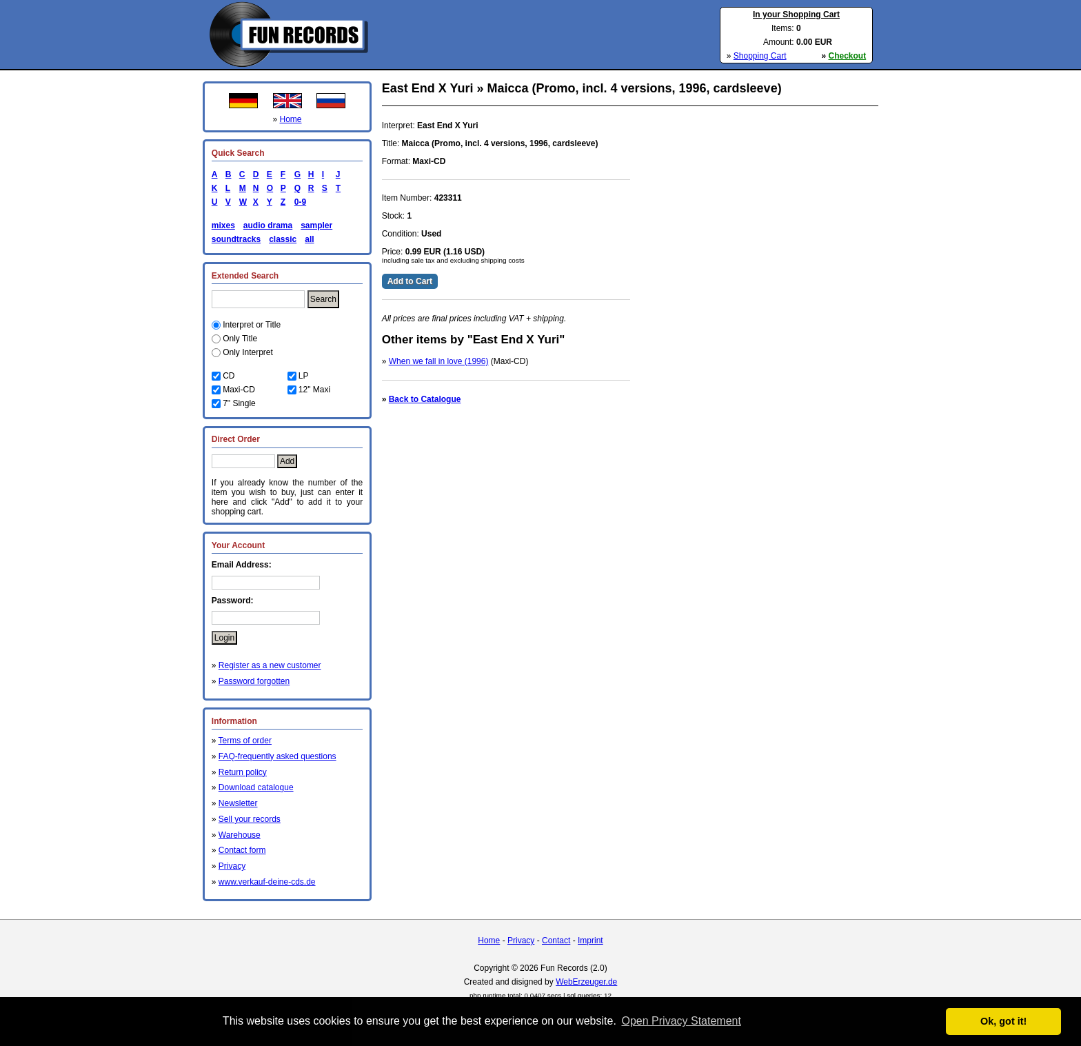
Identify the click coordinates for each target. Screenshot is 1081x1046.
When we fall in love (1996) (439, 361)
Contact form (242, 850)
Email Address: (242, 565)
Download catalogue (256, 787)
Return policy (243, 772)
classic (282, 239)
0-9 (297, 202)
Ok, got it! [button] (1003, 1021)
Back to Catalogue (425, 399)
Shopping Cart (760, 56)
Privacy (232, 866)
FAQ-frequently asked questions (277, 756)
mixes (223, 225)
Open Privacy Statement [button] (680, 1021)
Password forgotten (254, 681)
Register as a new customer (270, 665)
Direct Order (236, 439)
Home (291, 119)
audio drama (267, 225)
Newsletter (238, 803)
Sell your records (250, 819)
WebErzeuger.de (586, 982)
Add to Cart (409, 281)
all (309, 239)
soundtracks (236, 239)
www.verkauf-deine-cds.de (267, 882)
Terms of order (245, 740)
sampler (316, 225)
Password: (233, 600)
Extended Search (245, 276)
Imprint (590, 940)
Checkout (848, 56)
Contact (556, 940)
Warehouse (240, 835)
